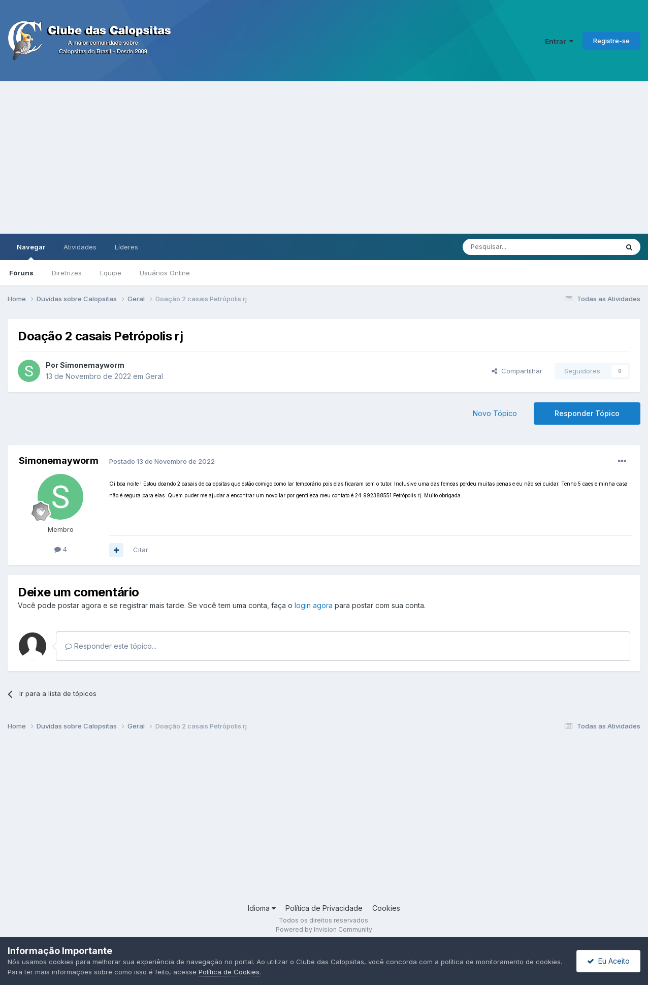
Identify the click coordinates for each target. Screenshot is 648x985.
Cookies (386, 908)
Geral (154, 376)
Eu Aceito (608, 961)
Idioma (262, 908)
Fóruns (21, 273)
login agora (314, 605)
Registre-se (611, 41)
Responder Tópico (587, 413)
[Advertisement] (324, 157)
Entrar (559, 41)
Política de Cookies (229, 972)
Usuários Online (165, 273)
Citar (140, 550)
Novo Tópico (495, 413)
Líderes (126, 247)
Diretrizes (67, 273)
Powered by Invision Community (324, 929)
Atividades (79, 247)
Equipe (110, 273)
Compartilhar (517, 371)
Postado (162, 461)
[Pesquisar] (512, 247)
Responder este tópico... (110, 646)
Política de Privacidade (324, 908)
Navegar (31, 251)
